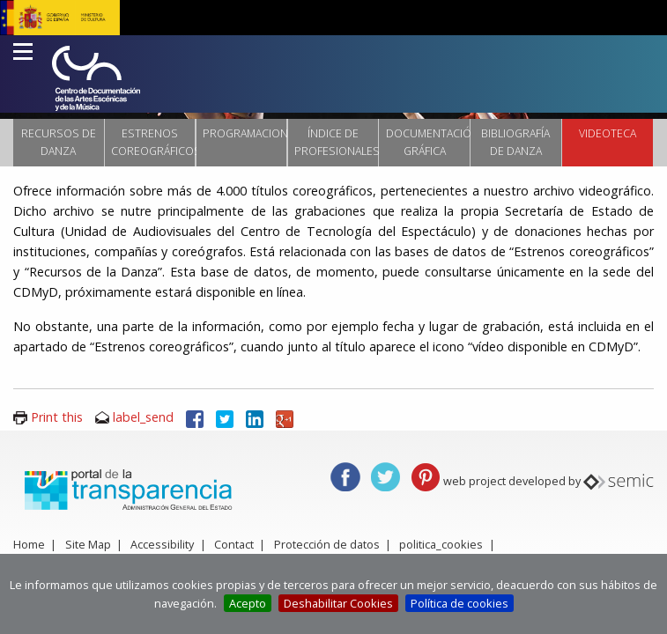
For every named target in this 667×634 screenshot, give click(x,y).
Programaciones (244, 133)
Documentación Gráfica (428, 142)
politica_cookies (441, 544)
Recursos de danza (58, 142)
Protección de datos (327, 544)
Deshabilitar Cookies (338, 603)
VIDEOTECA (607, 133)
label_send (143, 417)
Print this (57, 417)
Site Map (88, 544)
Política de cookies (459, 603)
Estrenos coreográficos (153, 142)
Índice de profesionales (336, 142)
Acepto (247, 603)
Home (29, 544)
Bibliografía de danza (515, 142)
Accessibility (162, 544)
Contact (234, 544)
